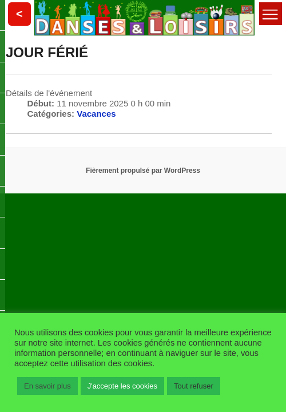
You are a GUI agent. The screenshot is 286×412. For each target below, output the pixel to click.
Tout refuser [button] (193, 386)
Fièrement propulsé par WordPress (143, 171)
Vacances (96, 113)
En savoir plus (47, 386)
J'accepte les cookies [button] (122, 386)
